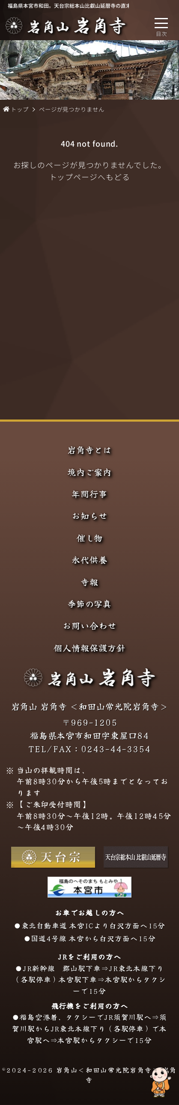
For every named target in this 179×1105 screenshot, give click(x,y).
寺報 (89, 582)
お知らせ (89, 515)
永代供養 (89, 559)
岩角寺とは (89, 449)
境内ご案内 (89, 472)
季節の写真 (89, 603)
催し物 (89, 538)
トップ (20, 109)
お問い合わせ (89, 625)
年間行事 (89, 493)
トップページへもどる (89, 176)
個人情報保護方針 (89, 647)
